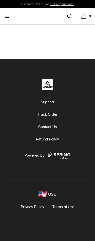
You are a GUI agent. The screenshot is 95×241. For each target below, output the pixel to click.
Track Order (47, 114)
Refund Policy (47, 139)
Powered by (47, 155)
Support (47, 102)
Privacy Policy (32, 207)
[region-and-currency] (48, 194)
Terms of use (63, 207)
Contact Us (47, 127)
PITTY (39, 4)
